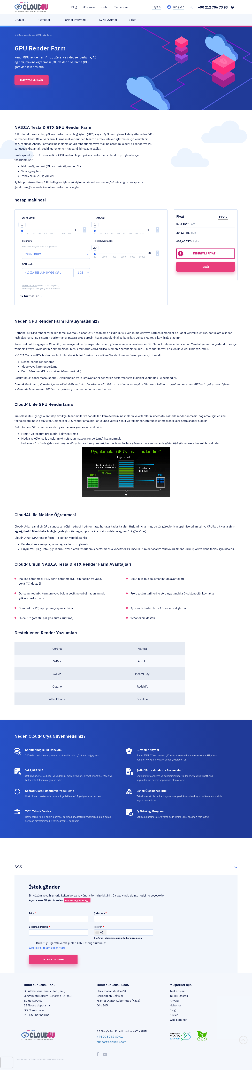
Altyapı (174, 1001)
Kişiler (105, 7)
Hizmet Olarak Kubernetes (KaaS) (118, 1001)
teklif (206, 266)
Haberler (175, 1005)
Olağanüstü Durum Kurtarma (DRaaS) (48, 996)
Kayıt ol (156, 7)
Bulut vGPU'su (33, 1001)
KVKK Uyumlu (108, 20)
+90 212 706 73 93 (213, 7)
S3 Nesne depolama (37, 1005)
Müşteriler (89, 7)
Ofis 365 (102, 1005)
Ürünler (19, 20)
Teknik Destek (179, 996)
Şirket (132, 20)
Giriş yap (178, 7)
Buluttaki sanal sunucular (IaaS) (44, 991)
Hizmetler (43, 20)
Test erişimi (121, 7)
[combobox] (100, 932)
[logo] (31, 7)
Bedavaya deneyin (31, 79)
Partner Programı (75, 20)
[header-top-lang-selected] (234, 7)
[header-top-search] (191, 7)
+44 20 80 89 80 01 (110, 1036)
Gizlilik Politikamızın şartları (47, 948)
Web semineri (178, 1020)
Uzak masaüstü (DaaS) (111, 991)
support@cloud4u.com (111, 1042)
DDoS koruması (34, 1010)
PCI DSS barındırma (36, 1015)
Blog (74, 7)
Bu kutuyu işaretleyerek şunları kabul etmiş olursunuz (67, 945)
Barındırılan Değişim (110, 996)
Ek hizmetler (29, 296)
